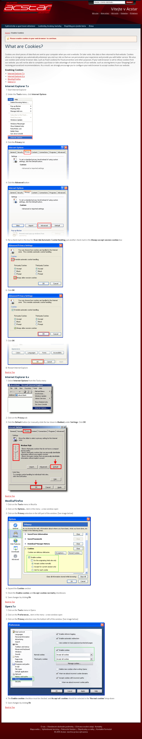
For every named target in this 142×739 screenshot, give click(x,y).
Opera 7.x (12, 82)
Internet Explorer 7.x (16, 73)
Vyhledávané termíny (50, 729)
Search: (92, 2)
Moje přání (105, 13)
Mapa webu (35, 729)
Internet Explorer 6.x (16, 76)
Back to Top (10, 372)
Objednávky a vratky (86, 729)
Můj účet (95, 13)
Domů (7, 33)
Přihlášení (134, 13)
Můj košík (114, 13)
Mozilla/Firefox (14, 79)
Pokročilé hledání (68, 729)
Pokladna (124, 13)
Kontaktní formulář (104, 729)
